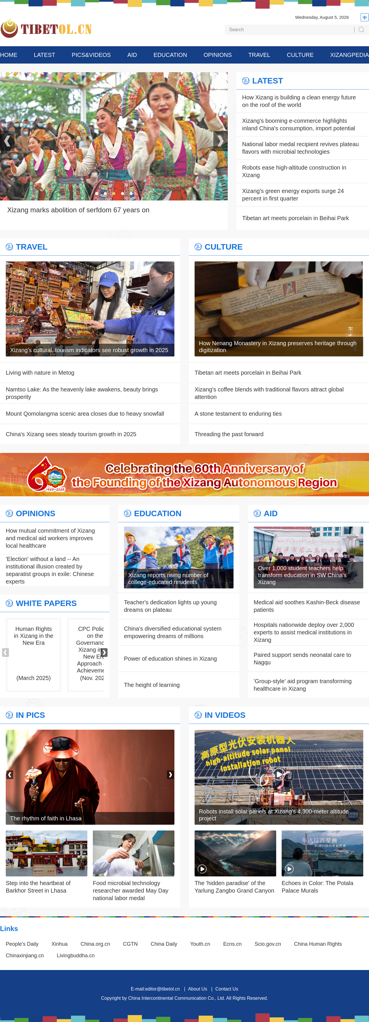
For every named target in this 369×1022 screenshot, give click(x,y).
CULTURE (300, 55)
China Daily (164, 944)
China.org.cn (95, 944)
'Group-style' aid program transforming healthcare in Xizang (303, 685)
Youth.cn (200, 944)
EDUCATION (170, 55)
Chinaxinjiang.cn (25, 955)
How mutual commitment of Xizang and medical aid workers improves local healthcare (50, 538)
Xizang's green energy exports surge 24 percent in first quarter (293, 195)
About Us (197, 988)
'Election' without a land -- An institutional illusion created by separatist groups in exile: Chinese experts (50, 570)
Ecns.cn (232, 944)
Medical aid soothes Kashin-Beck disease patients (307, 606)
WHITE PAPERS (46, 603)
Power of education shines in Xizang (170, 658)
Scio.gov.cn (268, 944)
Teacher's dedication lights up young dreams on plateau (170, 606)
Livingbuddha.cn (76, 955)
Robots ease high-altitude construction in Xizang (294, 171)
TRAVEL (259, 55)
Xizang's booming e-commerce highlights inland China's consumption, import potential (298, 124)
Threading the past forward (229, 434)
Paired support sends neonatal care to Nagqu (302, 659)
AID (132, 55)
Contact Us (226, 988)
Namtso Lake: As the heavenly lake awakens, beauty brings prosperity (82, 393)
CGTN (130, 944)
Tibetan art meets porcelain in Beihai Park (295, 218)
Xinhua (60, 944)
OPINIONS (218, 55)
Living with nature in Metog (40, 372)
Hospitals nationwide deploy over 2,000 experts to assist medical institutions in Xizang (304, 632)
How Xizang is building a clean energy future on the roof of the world (299, 101)
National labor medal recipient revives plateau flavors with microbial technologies (300, 148)
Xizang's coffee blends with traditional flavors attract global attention (269, 393)
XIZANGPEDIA (349, 55)
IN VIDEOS (225, 715)
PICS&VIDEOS (91, 55)
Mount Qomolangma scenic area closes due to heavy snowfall (85, 413)
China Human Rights (318, 944)
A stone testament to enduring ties (238, 413)
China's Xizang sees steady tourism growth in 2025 (71, 434)
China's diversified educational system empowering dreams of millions (172, 632)
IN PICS (30, 715)
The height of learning (152, 685)
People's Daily (22, 944)
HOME (8, 55)
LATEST (44, 55)
